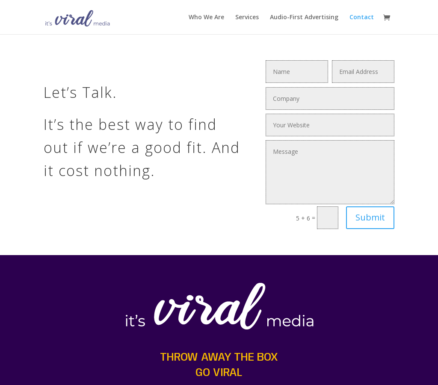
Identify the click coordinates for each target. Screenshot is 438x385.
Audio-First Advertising (304, 17)
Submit (370, 217)
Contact (361, 17)
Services (247, 17)
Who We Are (206, 17)
